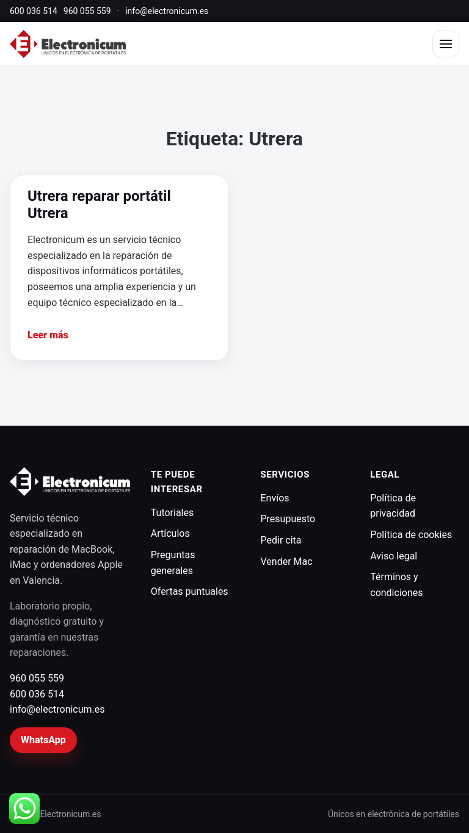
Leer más (47, 335)
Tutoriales (172, 512)
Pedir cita (281, 540)
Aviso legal (393, 556)
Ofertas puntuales (189, 591)
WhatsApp (43, 740)
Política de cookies (411, 534)
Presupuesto (288, 519)
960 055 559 (87, 11)
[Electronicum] (68, 44)
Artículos (170, 533)
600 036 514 (33, 11)
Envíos (275, 498)
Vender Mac (287, 561)
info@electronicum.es (166, 11)
